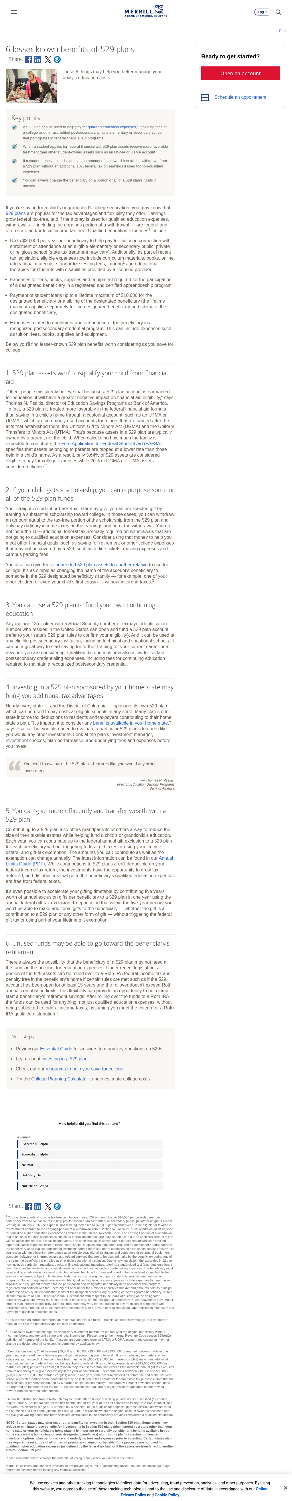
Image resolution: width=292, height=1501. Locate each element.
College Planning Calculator (59, 1078)
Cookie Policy (167, 1495)
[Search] (278, 12)
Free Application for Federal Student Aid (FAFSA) (111, 443)
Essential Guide (56, 1048)
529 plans (16, 213)
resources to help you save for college (84, 1068)
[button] (14, 12)
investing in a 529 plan (64, 1058)
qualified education (112, 127)
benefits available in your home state (130, 722)
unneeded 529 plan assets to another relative (102, 564)
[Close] (285, 1488)
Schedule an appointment (240, 97)
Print (282, 31)
